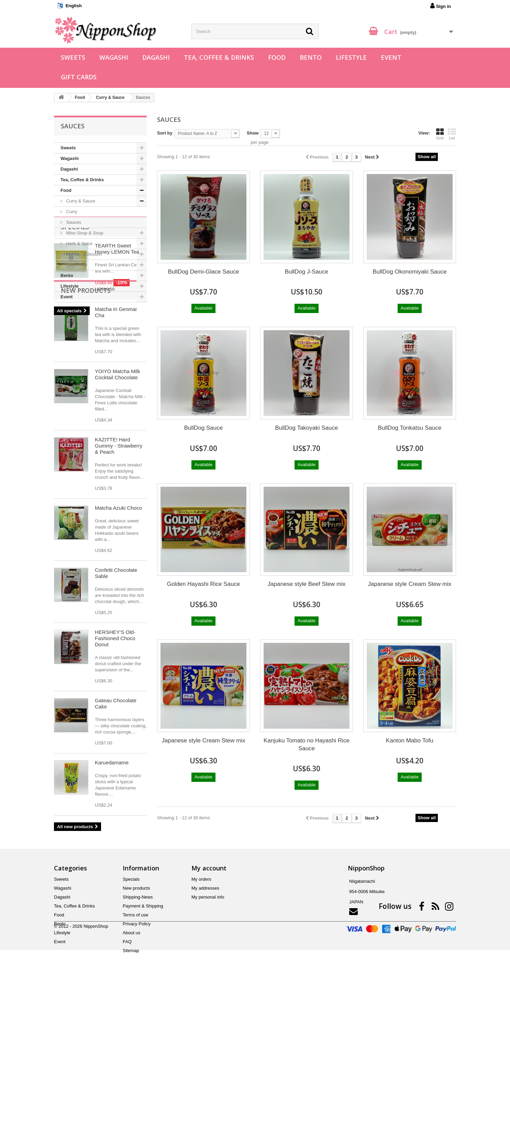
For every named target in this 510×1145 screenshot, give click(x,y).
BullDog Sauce (203, 428)
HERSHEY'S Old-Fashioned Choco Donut (115, 780)
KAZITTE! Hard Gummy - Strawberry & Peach (118, 587)
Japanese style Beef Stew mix (307, 584)
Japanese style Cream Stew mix (410, 584)
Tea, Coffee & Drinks (219, 57)
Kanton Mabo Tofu (409, 740)
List (452, 134)
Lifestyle (351, 57)
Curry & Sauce (80, 201)
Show (253, 133)
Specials (75, 323)
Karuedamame (112, 904)
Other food (76, 264)
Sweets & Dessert (83, 254)
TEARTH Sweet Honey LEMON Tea (117, 345)
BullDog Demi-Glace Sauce (203, 271)
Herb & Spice (78, 243)
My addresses (205, 1039)
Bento (311, 57)
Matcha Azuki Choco (118, 649)
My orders (201, 1030)
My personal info (207, 1048)
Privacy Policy (137, 1074)
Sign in (440, 6)
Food (277, 57)
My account (208, 1019)
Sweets (73, 57)
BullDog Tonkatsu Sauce (410, 428)
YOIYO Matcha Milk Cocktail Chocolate (117, 516)
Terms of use (135, 1065)
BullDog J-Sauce (307, 271)
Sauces (73, 222)
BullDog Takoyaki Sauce (306, 428)
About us (131, 1083)
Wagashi (113, 57)
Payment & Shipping (143, 1057)
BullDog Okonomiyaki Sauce (409, 271)
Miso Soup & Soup (84, 232)
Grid (440, 134)
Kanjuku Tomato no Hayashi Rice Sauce (307, 744)
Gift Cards (79, 77)
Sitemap (131, 1101)
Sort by (165, 133)
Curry (71, 211)
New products (86, 432)
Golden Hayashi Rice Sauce (203, 584)
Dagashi (156, 57)
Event (391, 57)
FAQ (127, 1092)
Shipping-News (138, 1048)
